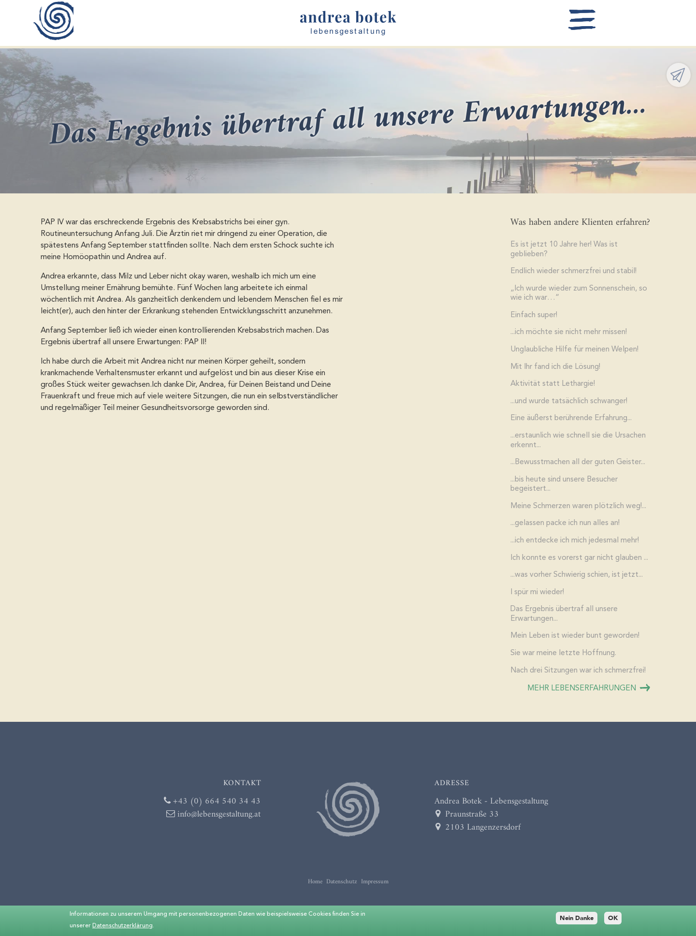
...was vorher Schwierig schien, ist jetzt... (578, 580)
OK (613, 918)
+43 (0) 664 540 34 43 (211, 807)
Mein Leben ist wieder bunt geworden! (576, 641)
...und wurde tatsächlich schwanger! (570, 404)
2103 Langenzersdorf (478, 833)
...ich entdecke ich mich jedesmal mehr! (576, 545)
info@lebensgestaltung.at (213, 820)
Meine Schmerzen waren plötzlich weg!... (579, 510)
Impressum (375, 887)
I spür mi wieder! (538, 597)
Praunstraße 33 (467, 820)
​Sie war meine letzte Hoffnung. (563, 659)
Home (315, 887)
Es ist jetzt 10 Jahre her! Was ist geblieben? (564, 250)
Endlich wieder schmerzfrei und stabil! (574, 272)
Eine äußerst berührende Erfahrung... (572, 421)
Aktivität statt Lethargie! (553, 386)
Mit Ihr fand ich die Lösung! (556, 369)
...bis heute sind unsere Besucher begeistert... (565, 488)
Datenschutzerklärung (122, 926)
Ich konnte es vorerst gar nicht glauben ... (580, 562)
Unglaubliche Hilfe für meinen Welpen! (575, 351)
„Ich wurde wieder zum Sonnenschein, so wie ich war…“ (579, 294)
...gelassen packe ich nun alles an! (566, 527)
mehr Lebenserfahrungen (581, 694)
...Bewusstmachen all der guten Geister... (579, 465)
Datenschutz (341, 887)
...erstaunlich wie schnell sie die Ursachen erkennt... (579, 443)
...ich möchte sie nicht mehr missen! (569, 334)
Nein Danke (577, 918)
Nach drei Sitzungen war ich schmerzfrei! (578, 676)
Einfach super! (534, 317)
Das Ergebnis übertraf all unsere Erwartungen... (565, 619)
